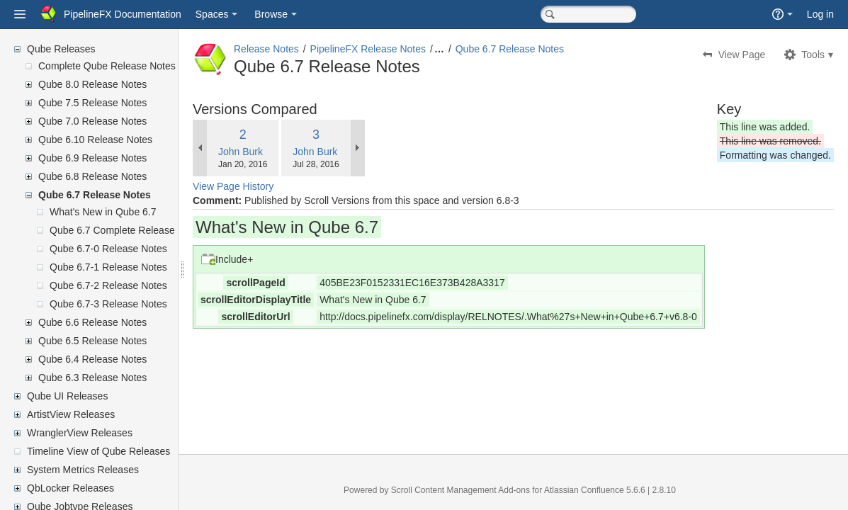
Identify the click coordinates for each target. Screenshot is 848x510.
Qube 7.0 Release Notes (92, 121)
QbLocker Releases (70, 488)
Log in (820, 14)
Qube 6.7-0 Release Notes (108, 248)
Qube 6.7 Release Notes (94, 194)
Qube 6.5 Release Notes (92, 340)
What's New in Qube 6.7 (103, 211)
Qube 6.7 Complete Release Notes (126, 230)
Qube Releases (61, 49)
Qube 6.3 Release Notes (92, 377)
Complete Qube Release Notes (107, 66)
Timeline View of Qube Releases (98, 451)
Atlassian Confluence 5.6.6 (613, 490)
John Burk (274, 151)
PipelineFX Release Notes (402, 49)
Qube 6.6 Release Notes (92, 322)
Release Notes (300, 49)
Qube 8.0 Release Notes (92, 84)
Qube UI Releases (67, 396)
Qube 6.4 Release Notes (92, 359)
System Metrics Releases (83, 469)
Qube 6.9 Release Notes (92, 158)
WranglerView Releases (79, 432)
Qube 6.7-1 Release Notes (108, 267)
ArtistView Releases (71, 414)
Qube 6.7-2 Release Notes (108, 285)
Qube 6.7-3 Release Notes (108, 304)
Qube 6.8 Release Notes (92, 176)
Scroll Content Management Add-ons (477, 490)
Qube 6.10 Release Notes (95, 139)
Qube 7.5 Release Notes (92, 102)
